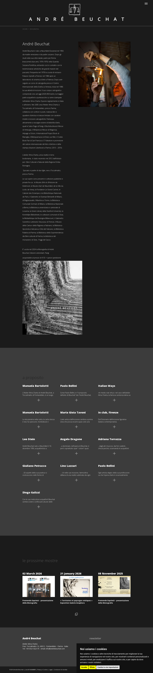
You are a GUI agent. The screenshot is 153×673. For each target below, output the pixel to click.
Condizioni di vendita (60, 669)
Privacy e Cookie (42, 669)
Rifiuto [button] (92, 667)
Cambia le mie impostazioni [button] (107, 667)
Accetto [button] (84, 667)
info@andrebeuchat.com (55, 649)
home (24, 29)
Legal (50, 669)
